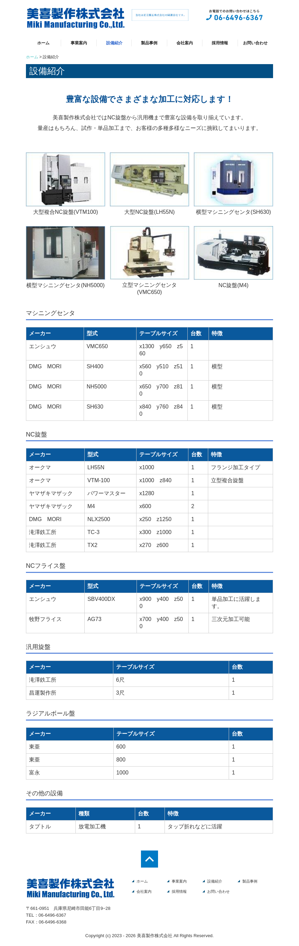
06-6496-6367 (52, 915)
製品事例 (149, 43)
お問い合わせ (255, 43)
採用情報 (220, 43)
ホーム (43, 43)
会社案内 (184, 43)
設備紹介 (114, 43)
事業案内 (79, 43)
